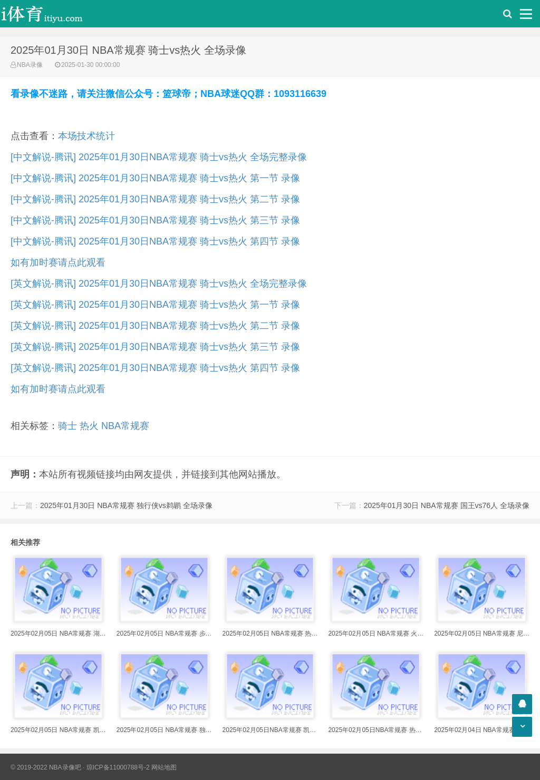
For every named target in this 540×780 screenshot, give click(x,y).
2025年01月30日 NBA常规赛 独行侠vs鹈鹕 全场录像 (126, 505)
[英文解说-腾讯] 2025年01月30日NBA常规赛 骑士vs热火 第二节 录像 (155, 325)
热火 (89, 426)
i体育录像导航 (52, 13)
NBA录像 (30, 65)
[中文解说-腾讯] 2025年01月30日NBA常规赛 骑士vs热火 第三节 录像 (155, 220)
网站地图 (164, 767)
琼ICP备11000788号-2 (118, 767)
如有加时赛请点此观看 (58, 262)
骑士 (67, 426)
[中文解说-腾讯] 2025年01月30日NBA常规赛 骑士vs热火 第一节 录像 (155, 178)
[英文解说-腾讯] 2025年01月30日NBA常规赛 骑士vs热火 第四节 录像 (155, 368)
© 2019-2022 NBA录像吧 (46, 767)
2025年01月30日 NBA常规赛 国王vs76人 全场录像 (446, 505)
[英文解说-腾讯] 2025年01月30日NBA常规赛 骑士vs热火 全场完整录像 (159, 283)
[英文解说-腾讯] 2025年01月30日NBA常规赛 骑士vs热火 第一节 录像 (155, 304)
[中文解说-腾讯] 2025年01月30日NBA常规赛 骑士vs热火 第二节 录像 (155, 199)
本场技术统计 (86, 136)
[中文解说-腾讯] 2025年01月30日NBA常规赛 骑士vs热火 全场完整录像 (159, 157)
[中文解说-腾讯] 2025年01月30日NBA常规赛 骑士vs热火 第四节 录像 (155, 241)
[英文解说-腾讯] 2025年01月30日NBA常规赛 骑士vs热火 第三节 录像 (155, 347)
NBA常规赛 (125, 426)
